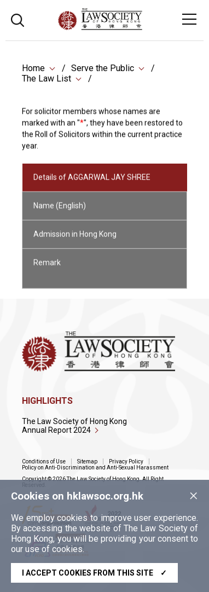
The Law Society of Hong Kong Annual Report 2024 (74, 425)
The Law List (46, 79)
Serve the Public (102, 68)
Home (33, 68)
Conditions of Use (44, 461)
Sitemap (87, 461)
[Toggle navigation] (189, 19)
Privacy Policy (126, 461)
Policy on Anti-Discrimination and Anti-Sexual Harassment (95, 468)
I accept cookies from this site (94, 572)
